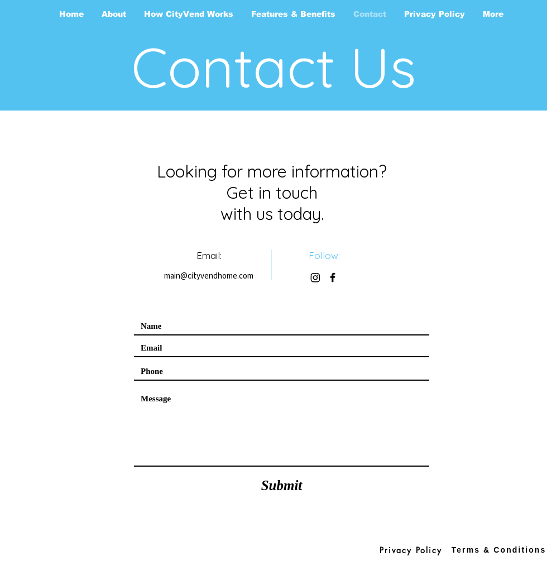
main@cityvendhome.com (208, 276)
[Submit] (281, 485)
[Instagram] (315, 277)
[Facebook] (333, 277)
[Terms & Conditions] (498, 550)
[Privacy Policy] (410, 550)
